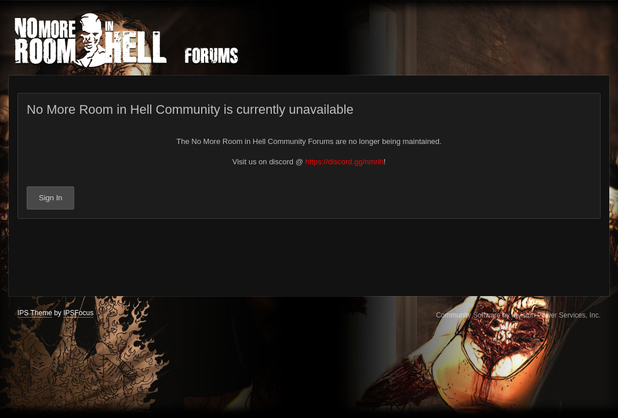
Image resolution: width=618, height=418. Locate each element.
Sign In (50, 197)
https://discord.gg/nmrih (344, 161)
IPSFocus (78, 313)
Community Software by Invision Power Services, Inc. (518, 315)
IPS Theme (34, 313)
